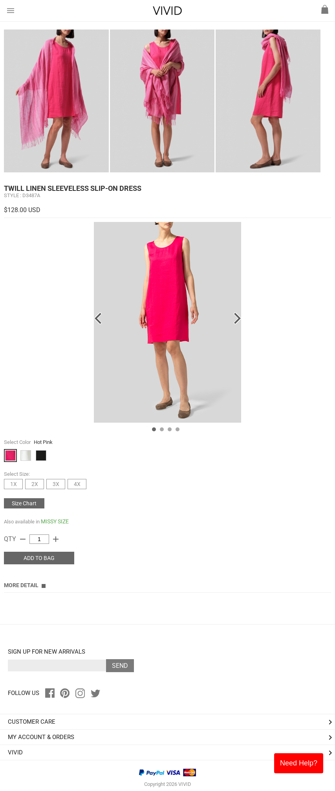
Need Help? (298, 763)
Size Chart (24, 503)
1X (13, 484)
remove (22, 539)
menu (10, 10)
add (55, 539)
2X (34, 484)
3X (56, 484)
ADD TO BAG (39, 558)
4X (77, 484)
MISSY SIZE (55, 521)
